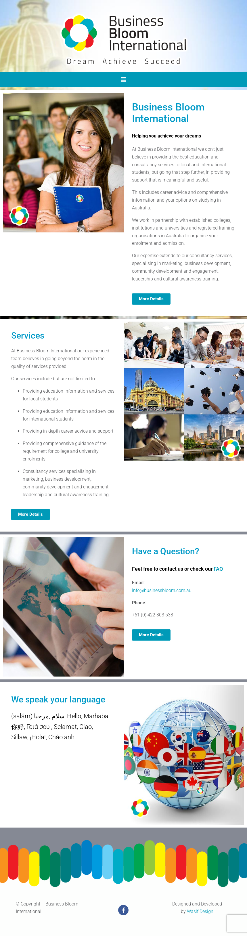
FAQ (218, 569)
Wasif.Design (200, 911)
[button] (123, 79)
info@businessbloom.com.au (162, 590)
